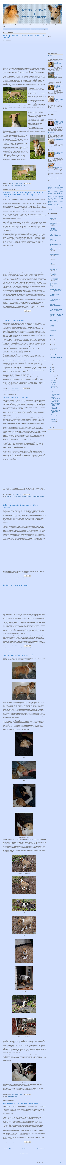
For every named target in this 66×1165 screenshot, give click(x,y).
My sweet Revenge (54, 278)
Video (24, 185)
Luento (58, 195)
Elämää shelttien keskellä (55, 261)
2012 (51, 371)
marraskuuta (54, 375)
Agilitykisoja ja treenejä (54, 254)
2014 (51, 367)
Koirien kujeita (53, 283)
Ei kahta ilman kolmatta (55, 222)
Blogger (59, 1162)
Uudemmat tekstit (7, 1148)
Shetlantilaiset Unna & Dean (56, 314)
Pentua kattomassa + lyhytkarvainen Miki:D (18, 655)
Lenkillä (54, 195)
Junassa (9, 312)
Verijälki (56, 207)
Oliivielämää (53, 335)
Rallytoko (54, 202)
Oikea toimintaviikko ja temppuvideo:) (16, 397)
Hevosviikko (54, 188)
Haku (8, 185)
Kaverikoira (50, 190)
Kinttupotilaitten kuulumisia (55, 290)
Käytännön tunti (13, 185)
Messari (56, 196)
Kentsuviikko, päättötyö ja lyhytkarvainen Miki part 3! (58, 74)
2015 (51, 365)
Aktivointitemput (13, 496)
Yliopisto (50, 209)
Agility (8, 496)
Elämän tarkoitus (56, 187)
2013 (51, 369)
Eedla (51, 258)
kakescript (52, 253)
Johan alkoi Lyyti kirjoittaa (56, 357)
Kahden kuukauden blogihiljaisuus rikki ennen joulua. (55, 248)
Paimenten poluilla (54, 267)
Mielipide (59, 196)
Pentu (18, 185)
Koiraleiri (55, 191)
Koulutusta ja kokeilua (54, 279)
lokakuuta (53, 376)
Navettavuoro (13, 390)
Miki (10, 29)
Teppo (51, 239)
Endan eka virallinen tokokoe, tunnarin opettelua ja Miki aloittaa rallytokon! (58, 165)
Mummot (55, 198)
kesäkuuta (53, 384)
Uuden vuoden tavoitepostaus (56, 305)
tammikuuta (53, 424)
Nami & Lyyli (53, 320)
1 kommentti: (18, 388)
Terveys (56, 204)
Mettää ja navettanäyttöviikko (13, 320)
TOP (55, 206)
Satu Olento (52, 304)
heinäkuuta (53, 382)
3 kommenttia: (18, 494)
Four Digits (52, 325)
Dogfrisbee (50, 187)
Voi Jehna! (52, 341)
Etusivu (5, 29)
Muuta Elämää (35, 496)
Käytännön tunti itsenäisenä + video (15, 585)
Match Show (51, 196)
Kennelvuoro (60, 190)
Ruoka (59, 202)
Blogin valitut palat (42, 29)
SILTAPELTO (53, 354)
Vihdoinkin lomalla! (53, 274)
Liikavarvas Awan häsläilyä (56, 309)
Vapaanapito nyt (53, 240)
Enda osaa (27, 29)
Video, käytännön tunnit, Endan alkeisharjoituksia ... (55, 389)
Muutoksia (52, 326)
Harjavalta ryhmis (53, 263)
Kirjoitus (49, 191)
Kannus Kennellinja (54, 347)
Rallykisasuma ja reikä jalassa (56, 235)
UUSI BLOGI (51, 55)
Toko (21, 185)
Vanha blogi (34, 29)
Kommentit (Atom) (25, 1153)
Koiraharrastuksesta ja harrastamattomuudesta (58, 98)
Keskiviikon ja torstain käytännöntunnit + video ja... (55, 404)
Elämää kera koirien (54, 352)
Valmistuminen (51, 207)
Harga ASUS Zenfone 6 (54, 310)
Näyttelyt (61, 200)
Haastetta (52, 295)
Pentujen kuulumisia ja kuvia (55, 321)
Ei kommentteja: (18, 183)
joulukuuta (53, 373)
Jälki (19, 496)
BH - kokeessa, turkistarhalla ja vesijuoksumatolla (20, 1103)
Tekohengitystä (53, 300)
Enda (21, 29)
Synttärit (50, 204)
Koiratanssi (22, 496)
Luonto (61, 195)
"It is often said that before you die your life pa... (55, 394)
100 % (51, 331)
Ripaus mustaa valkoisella (56, 289)
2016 (51, 364)
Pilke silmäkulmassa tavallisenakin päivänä (58, 86)
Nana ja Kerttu (53, 273)
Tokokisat (50, 206)
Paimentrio (52, 228)
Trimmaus (60, 206)
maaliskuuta (53, 421)
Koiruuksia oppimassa (55, 299)
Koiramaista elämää (54, 294)
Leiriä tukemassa (53, 348)
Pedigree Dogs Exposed (58, 201)
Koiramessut (61, 191)
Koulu (8, 390)
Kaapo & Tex (53, 330)
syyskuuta (53, 378)
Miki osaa (16, 29)
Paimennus (50, 201)
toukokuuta (53, 386)
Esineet (61, 187)
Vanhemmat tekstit (41, 1148)
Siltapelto (52, 215)
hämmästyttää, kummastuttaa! (56, 343)
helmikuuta (53, 423)
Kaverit (55, 190)
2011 (51, 427)
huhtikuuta (53, 419)
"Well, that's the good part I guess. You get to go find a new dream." (58, 123)
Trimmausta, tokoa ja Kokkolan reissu (58, 63)
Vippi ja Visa (53, 234)
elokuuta (53, 380)
